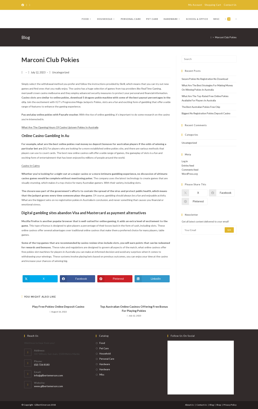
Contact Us (230, 4)
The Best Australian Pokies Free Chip (201, 106)
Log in (185, 161)
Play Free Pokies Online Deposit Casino (58, 306)
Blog (211, 404)
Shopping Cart (213, 4)
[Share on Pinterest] (114, 278)
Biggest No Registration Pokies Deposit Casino (206, 113)
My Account (195, 4)
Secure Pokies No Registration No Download (205, 78)
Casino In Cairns (31, 165)
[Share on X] (40, 278)
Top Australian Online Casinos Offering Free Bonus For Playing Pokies (134, 308)
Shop (218, 404)
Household (105, 353)
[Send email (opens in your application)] (29, 5)
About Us (189, 404)
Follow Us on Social (183, 335)
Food (102, 343)
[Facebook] (23, 5)
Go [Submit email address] (229, 230)
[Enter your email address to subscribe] (209, 229)
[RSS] (26, 5)
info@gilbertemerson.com (48, 375)
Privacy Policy (229, 404)
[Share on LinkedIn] (152, 278)
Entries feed (188, 165)
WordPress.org (190, 173)
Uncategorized (189, 142)
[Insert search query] (209, 59)
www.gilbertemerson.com (48, 386)
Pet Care (104, 348)
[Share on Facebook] (77, 278)
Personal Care (106, 358)
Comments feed (190, 169)
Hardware (104, 364)
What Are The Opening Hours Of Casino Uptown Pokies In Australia (60, 127)
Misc (101, 374)
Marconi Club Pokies (225, 37)
